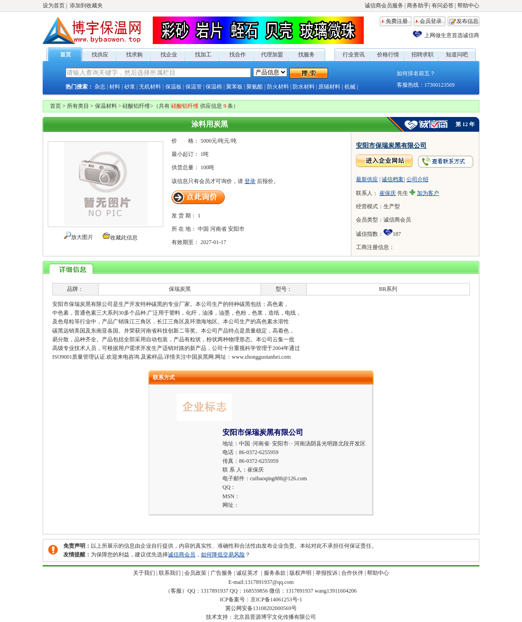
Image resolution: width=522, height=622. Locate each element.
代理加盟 (272, 54)
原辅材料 (329, 86)
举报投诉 (327, 573)
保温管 (193, 86)
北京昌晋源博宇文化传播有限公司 (274, 617)
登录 (249, 181)
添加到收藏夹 (86, 5)
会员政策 (195, 573)
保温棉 (213, 86)
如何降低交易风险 (223, 554)
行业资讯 (354, 54)
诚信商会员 (181, 554)
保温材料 (106, 106)
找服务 (306, 54)
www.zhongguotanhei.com (261, 357)
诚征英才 (248, 573)
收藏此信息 (124, 237)
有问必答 (443, 5)
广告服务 (222, 573)
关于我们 (144, 573)
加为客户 (428, 193)
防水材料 (304, 86)
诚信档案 (393, 179)
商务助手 (418, 5)
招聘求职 (422, 54)
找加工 (203, 54)
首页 (65, 54)
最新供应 (367, 179)
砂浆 (129, 86)
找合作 (237, 54)
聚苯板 (234, 86)
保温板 (173, 86)
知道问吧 (457, 54)
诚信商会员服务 (384, 5)
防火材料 (278, 86)
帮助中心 (468, 5)
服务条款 (275, 573)
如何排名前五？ (416, 73)
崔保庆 (387, 193)
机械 (349, 86)
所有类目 (78, 106)
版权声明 (300, 573)
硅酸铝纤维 (136, 106)
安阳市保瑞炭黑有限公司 (391, 145)
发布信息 (467, 21)
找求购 (134, 54)
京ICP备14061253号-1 (276, 599)
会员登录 (431, 21)
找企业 (169, 54)
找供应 (100, 54)
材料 (114, 86)
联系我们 (170, 573)
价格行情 (388, 54)
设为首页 (54, 5)
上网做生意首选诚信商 (451, 35)
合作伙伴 (352, 573)
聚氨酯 (254, 86)
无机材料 (150, 86)
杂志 (100, 86)
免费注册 (397, 21)
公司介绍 (417, 179)
